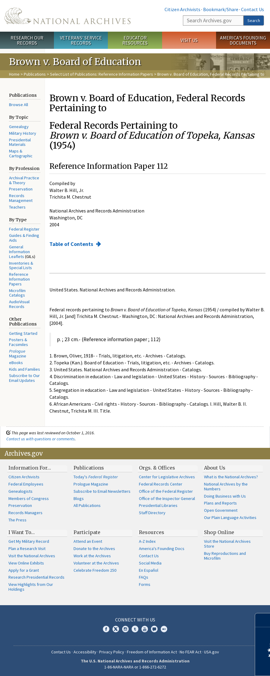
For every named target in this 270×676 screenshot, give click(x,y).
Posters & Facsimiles (18, 342)
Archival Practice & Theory (24, 180)
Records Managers (25, 512)
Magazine (17, 353)
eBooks (16, 362)
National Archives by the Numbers (226, 486)
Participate (87, 532)
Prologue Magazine (91, 484)
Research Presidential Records (36, 577)
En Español (148, 570)
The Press (17, 520)
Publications (35, 74)
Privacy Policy (111, 652)
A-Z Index (147, 541)
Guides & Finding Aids (24, 238)
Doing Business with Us (225, 496)
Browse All (18, 104)
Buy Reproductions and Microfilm (225, 556)
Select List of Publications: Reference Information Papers (101, 74)
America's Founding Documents (243, 40)
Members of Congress (28, 498)
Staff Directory (152, 512)
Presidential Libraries (158, 505)
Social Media (150, 563)
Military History (22, 133)
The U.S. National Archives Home (67, 16)
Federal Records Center (160, 484)
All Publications (87, 505)
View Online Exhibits (26, 563)
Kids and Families (24, 369)
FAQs (143, 577)
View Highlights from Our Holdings (30, 587)
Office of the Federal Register (166, 491)
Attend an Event (88, 541)
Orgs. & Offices (157, 468)
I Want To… (21, 532)
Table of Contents (71, 244)
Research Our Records (27, 40)
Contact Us (252, 9)
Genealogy (19, 126)
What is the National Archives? (231, 476)
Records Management (21, 198)
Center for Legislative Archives (167, 476)
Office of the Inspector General (167, 498)
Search (253, 20)
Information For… (29, 468)
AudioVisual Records (19, 304)
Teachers (17, 207)
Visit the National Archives (31, 555)
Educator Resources (135, 40)
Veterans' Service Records (81, 40)
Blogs (79, 498)
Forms (144, 584)
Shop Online (219, 532)
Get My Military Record (28, 541)
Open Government (220, 510)
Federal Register (24, 229)
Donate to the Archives (94, 548)
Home (14, 74)
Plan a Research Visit (27, 548)
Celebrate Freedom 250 (95, 570)
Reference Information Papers (19, 279)
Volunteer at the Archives (96, 563)
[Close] (263, 620)
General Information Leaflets (19, 251)
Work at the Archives (92, 555)
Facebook (106, 629)
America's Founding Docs (161, 548)
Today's (96, 476)
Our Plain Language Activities (230, 517)
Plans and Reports (220, 503)
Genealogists (20, 491)
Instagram (125, 629)
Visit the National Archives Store (227, 544)
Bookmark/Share (220, 9)
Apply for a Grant (23, 570)
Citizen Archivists (182, 9)
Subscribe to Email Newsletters (102, 491)
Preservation (21, 189)
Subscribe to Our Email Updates (24, 378)
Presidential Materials (20, 142)
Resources (151, 532)
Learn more (216, 665)
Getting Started (23, 333)
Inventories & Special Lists (21, 265)
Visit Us (189, 40)
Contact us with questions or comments (40, 439)
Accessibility (85, 652)
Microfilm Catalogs (17, 293)
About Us (214, 468)
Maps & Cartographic (21, 153)
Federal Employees (25, 484)
